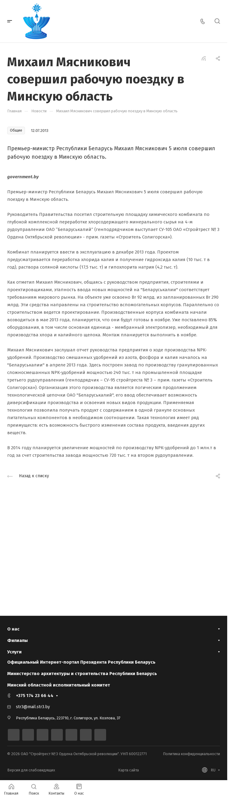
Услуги (14, 651)
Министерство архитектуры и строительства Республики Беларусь (82, 673)
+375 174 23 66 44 (34, 695)
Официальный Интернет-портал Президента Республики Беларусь (81, 662)
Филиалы (17, 640)
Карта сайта (128, 770)
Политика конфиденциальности (191, 754)
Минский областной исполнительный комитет (58, 685)
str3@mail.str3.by (33, 706)
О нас (13, 627)
